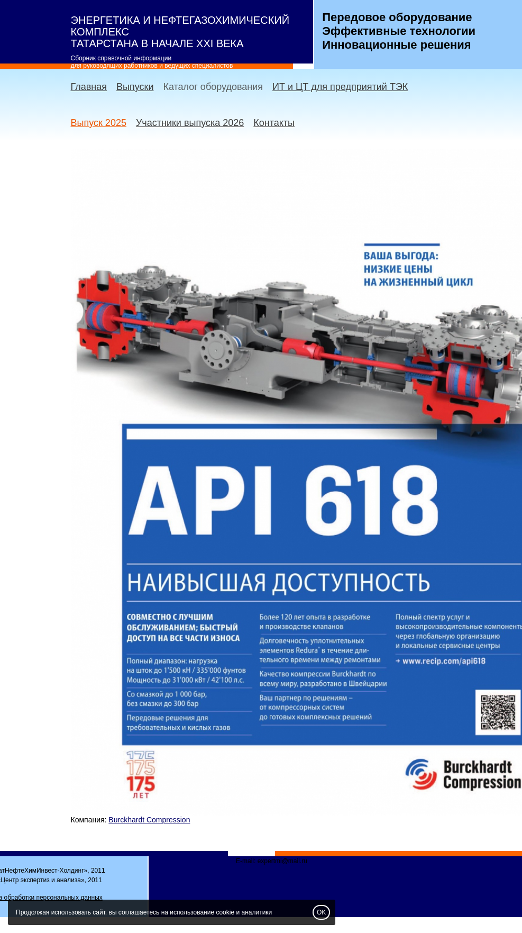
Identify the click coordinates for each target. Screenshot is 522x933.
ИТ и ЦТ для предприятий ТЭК (340, 86)
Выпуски (134, 86)
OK (321, 912)
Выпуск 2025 (98, 122)
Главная (89, 86)
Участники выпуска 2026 (190, 122)
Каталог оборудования (213, 86)
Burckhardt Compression (149, 820)
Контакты (274, 122)
